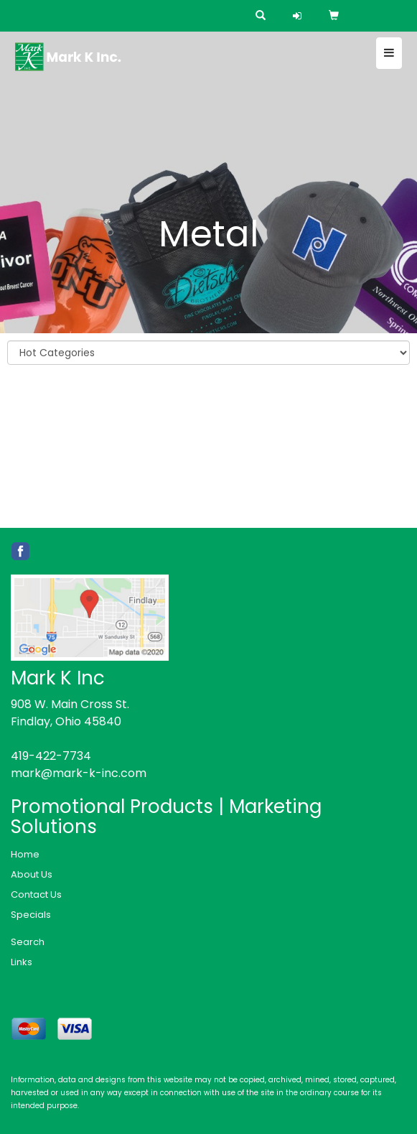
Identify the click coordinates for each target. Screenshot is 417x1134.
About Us (31, 874)
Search (27, 942)
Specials (31, 914)
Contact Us (36, 894)
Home (25, 854)
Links (21, 962)
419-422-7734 (51, 756)
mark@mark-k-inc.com (78, 773)
